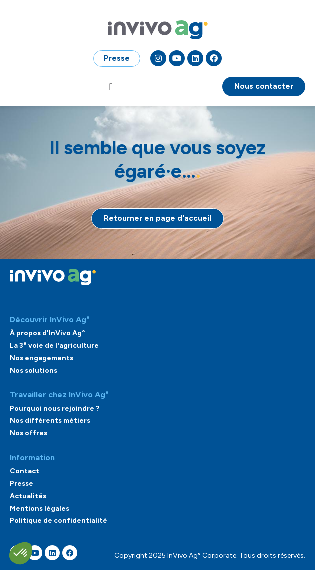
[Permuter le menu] (111, 87)
